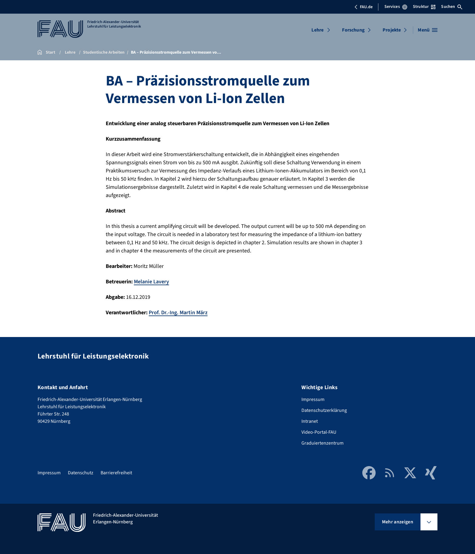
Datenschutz (80, 472)
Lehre (317, 30)
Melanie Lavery (151, 281)
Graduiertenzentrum (322, 443)
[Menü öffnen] (427, 30)
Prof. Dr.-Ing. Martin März (178, 312)
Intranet (309, 421)
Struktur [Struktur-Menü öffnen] (424, 7)
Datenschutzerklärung (324, 410)
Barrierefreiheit (116, 472)
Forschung (353, 30)
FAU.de (363, 7)
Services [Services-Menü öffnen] (395, 7)
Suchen (451, 7)
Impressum (312, 399)
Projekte (392, 30)
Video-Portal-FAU (318, 432)
